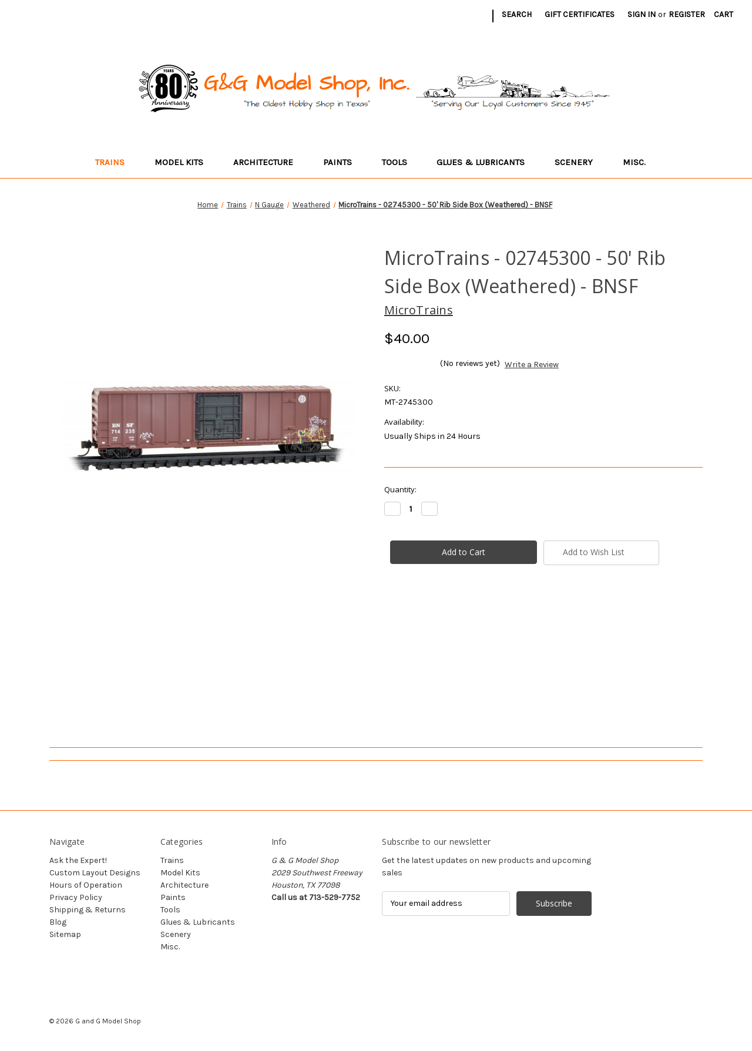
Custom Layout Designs (94, 873)
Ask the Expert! (78, 860)
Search (517, 14)
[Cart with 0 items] (723, 14)
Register (687, 14)
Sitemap (65, 934)
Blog (57, 922)
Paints (343, 162)
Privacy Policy (75, 897)
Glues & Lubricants (486, 162)
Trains (115, 162)
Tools (400, 162)
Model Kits (184, 162)
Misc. (640, 162)
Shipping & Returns (87, 910)
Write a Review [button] (532, 365)
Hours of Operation (85, 885)
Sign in (641, 14)
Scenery (579, 162)
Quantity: (400, 489)
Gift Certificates (580, 14)
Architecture (268, 162)
